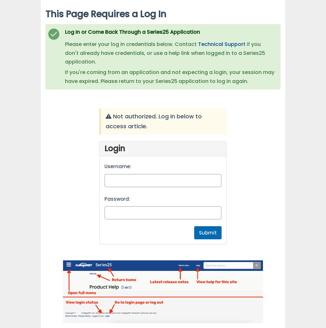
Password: (117, 199)
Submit (208, 232)
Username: (117, 166)
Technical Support (221, 44)
